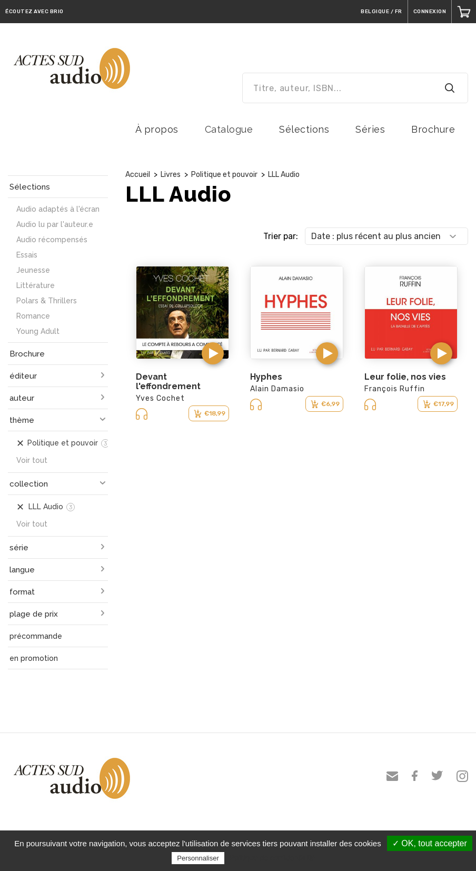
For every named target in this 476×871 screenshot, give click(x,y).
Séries (370, 129)
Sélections (304, 129)
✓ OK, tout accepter (429, 843)
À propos (156, 129)
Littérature (35, 285)
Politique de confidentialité (272, 858)
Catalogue (229, 129)
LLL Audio (284, 174)
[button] (213, 353)
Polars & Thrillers (46, 300)
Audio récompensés (51, 239)
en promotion (33, 658)
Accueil (137, 174)
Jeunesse (33, 270)
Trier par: (280, 236)
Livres (171, 174)
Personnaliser (198, 858)
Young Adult (38, 331)
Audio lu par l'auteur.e (54, 224)
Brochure (433, 129)
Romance (33, 316)
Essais (26, 255)
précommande (35, 636)
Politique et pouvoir (224, 174)
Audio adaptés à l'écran (58, 209)
